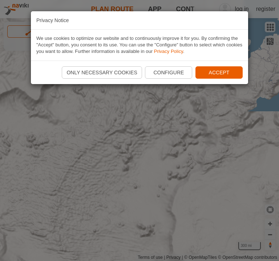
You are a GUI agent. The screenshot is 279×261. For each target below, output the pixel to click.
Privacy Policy (168, 51)
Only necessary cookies (101, 72)
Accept (219, 72)
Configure (168, 72)
